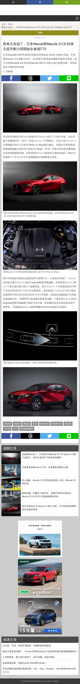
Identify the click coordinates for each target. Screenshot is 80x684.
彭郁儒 (9, 71)
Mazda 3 (44, 423)
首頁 (3, 24)
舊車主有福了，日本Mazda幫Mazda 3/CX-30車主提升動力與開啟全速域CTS (36, 27)
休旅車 (17, 423)
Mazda (25, 136)
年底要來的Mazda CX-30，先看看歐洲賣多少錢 (45, 467)
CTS (12, 157)
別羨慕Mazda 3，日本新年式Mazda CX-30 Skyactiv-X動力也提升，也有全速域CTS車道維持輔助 (49, 456)
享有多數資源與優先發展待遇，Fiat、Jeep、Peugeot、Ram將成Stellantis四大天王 (39, 670)
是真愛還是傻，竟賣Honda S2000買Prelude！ (25, 663)
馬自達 (27, 423)
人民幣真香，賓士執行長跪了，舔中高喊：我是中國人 (29, 657)
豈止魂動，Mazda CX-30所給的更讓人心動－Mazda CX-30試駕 (49, 482)
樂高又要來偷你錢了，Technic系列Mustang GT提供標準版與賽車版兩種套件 (40, 651)
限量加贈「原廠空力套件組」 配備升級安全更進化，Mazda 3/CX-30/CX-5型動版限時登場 (47, 495)
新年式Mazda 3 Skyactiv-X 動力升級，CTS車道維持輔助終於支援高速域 (49, 508)
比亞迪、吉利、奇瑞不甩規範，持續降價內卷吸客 (27, 645)
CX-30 (53, 136)
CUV (35, 423)
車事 (10, 24)
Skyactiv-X (38, 140)
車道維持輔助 (21, 157)
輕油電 (19, 144)
